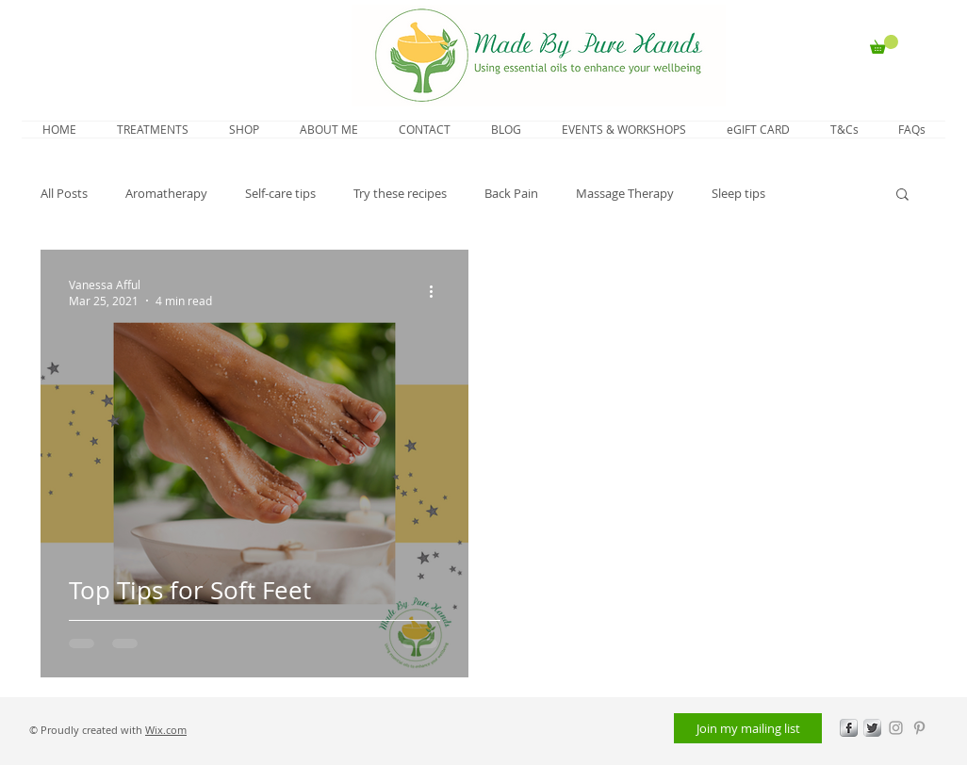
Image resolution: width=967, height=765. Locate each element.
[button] (884, 44)
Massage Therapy (625, 193)
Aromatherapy (166, 193)
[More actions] (437, 292)
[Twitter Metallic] (872, 728)
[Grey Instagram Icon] (896, 728)
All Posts (64, 193)
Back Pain (511, 193)
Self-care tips (280, 193)
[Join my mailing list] (748, 728)
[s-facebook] (849, 728)
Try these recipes (400, 193)
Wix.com (166, 730)
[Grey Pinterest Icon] (919, 728)
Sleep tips (738, 193)
